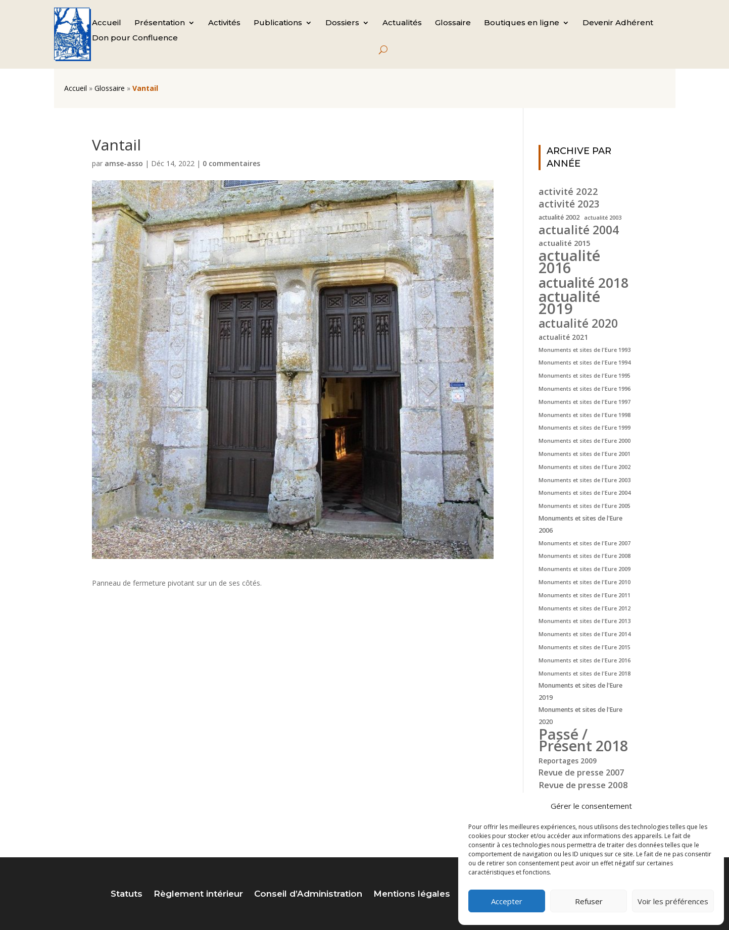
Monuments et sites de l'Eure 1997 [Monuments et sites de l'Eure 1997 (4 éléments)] (584, 401)
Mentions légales (411, 894)
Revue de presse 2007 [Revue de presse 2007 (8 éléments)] (581, 772)
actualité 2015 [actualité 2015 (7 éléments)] (564, 243)
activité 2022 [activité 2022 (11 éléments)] (568, 191)
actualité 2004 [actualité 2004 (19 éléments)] (579, 230)
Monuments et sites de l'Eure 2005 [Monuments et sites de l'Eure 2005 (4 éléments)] (584, 505)
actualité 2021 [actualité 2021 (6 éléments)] (563, 337)
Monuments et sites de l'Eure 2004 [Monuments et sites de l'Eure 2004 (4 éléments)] (584, 492)
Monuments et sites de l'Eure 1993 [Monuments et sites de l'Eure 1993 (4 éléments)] (584, 349)
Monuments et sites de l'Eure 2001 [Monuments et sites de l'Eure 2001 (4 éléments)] (584, 453)
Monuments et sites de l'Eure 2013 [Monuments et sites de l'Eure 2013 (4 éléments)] (584, 621)
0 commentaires (231, 163)
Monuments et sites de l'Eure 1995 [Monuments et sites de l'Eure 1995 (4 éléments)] (584, 375)
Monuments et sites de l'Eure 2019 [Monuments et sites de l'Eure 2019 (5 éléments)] (580, 691)
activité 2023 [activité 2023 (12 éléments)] (569, 204)
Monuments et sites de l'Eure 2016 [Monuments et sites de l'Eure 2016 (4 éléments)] (584, 660)
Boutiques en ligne (521, 23)
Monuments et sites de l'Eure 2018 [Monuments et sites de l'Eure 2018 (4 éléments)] (584, 673)
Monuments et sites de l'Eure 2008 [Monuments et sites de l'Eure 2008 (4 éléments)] (584, 555)
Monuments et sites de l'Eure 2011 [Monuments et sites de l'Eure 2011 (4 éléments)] (584, 595)
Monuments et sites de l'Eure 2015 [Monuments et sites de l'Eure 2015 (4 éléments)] (584, 647)
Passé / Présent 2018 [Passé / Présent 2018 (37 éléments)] (583, 740)
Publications (278, 23)
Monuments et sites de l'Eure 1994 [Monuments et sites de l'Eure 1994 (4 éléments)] (584, 362)
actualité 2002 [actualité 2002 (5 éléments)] (559, 217)
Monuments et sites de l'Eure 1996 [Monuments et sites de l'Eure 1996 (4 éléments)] (584, 388)
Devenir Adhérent (617, 23)
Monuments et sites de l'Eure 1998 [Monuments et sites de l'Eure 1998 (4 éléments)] (584, 415)
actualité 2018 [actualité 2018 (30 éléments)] (583, 283)
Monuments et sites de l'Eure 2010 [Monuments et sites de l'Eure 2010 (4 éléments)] (584, 582)
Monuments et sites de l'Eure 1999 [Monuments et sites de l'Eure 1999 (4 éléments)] (584, 427)
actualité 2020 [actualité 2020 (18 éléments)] (578, 324)
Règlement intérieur (198, 894)
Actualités (402, 23)
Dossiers (342, 23)
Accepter (506, 901)
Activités (224, 23)
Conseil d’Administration (308, 894)
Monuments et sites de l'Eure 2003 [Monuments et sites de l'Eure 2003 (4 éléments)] (584, 480)
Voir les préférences (673, 901)
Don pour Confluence (135, 38)
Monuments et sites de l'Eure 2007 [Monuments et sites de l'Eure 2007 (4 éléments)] (584, 543)
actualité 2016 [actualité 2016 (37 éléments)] (569, 261)
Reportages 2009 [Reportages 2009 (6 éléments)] (568, 760)
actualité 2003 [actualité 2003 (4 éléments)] (602, 217)
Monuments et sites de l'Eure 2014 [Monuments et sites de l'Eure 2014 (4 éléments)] (584, 634)
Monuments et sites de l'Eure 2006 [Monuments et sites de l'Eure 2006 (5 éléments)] (580, 524)
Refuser (589, 901)
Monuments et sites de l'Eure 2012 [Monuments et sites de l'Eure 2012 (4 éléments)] (584, 608)
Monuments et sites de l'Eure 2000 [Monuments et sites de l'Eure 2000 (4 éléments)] (584, 440)
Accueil (106, 23)
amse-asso (124, 163)
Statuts (126, 894)
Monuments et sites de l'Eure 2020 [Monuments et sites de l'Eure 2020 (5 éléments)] (580, 715)
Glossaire (453, 23)
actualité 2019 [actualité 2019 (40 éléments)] (569, 303)
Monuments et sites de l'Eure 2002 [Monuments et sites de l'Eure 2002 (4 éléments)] (584, 467)
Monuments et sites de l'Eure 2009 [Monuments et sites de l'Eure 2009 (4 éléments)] (584, 569)
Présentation (159, 23)
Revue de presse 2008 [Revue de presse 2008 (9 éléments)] (583, 785)
